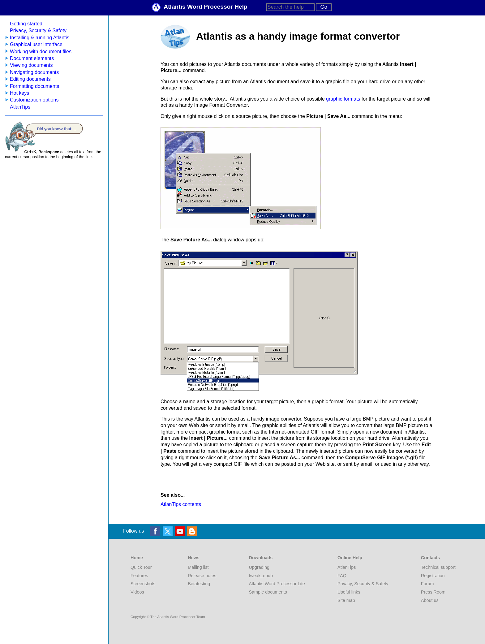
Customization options (34, 99)
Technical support (438, 567)
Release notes (202, 575)
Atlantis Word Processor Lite (277, 583)
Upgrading (259, 567)
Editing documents (30, 79)
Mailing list (198, 567)
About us (430, 600)
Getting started (26, 23)
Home (137, 557)
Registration (433, 575)
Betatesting (199, 583)
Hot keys (19, 93)
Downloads (261, 557)
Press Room (433, 592)
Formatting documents (34, 86)
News (194, 557)
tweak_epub (261, 575)
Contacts (430, 557)
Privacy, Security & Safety (38, 30)
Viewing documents (31, 65)
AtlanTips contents (181, 504)
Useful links (348, 592)
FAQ (341, 575)
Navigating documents (34, 72)
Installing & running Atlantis (39, 37)
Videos (137, 592)
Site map (346, 600)
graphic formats (343, 99)
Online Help (349, 557)
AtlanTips (20, 107)
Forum (427, 583)
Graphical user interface (36, 44)
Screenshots (143, 583)
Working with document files (40, 51)
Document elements (32, 58)
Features (139, 575)
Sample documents (268, 592)
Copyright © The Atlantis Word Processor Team (168, 617)
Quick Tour (141, 567)
